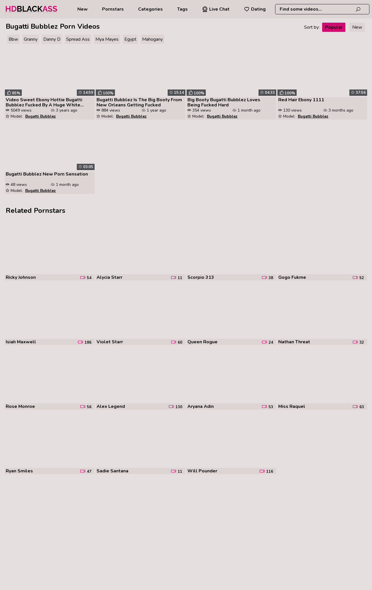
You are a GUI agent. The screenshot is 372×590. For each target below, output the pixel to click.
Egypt (130, 39)
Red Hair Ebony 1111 (301, 99)
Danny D (51, 39)
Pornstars (113, 9)
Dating (255, 9)
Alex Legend (111, 406)
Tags (182, 9)
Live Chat (216, 9)
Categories (150, 9)
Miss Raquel (291, 406)
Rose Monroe (20, 406)
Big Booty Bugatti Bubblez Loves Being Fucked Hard (223, 102)
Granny (31, 39)
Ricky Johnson (21, 277)
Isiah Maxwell (21, 341)
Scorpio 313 (200, 277)
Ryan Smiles (19, 471)
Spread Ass (78, 39)
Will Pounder (202, 471)
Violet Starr (110, 341)
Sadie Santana (112, 471)
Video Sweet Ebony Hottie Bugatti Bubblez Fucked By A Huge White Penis (44, 102)
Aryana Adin (200, 406)
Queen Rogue (202, 341)
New (82, 9)
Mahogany (152, 39)
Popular (333, 27)
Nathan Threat (294, 341)
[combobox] (322, 9)
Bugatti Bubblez (40, 116)
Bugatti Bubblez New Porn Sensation (47, 174)
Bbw (13, 39)
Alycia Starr (109, 277)
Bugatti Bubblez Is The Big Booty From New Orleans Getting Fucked (139, 102)
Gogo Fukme (292, 277)
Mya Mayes (107, 39)
